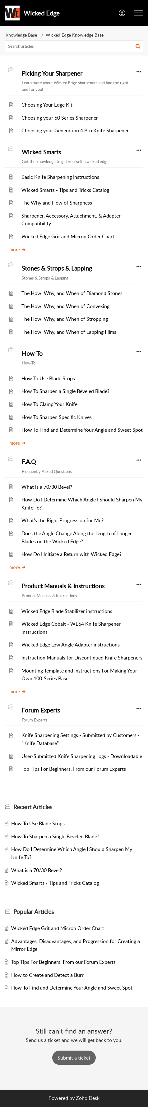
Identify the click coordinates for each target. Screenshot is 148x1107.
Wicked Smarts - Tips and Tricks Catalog (65, 190)
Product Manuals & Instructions (63, 586)
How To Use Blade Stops (48, 378)
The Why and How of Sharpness (56, 202)
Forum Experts (41, 710)
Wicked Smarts (41, 152)
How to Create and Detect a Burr (47, 975)
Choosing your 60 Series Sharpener (59, 117)
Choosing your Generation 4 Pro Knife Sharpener (75, 130)
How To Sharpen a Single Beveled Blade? (65, 391)
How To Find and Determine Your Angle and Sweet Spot (82, 429)
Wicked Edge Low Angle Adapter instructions (70, 644)
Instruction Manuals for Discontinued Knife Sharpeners (81, 657)
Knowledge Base (21, 35)
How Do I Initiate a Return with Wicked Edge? (71, 554)
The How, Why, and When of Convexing (65, 306)
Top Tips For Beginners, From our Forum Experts (73, 768)
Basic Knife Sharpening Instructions (60, 177)
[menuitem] (122, 13)
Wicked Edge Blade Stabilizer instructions (66, 611)
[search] (74, 46)
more (17, 249)
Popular (33, 912)
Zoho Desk (87, 1098)
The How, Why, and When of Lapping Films (68, 332)
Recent (32, 807)
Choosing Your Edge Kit (46, 104)
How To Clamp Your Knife (49, 404)
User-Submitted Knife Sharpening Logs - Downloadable (81, 756)
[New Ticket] (74, 1057)
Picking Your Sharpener (52, 73)
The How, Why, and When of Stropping (64, 318)
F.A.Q (29, 462)
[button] (138, 13)
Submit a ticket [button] (74, 1057)
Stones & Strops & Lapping (57, 268)
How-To (32, 354)
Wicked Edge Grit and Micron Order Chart (67, 236)
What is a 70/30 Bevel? (46, 486)
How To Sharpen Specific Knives (56, 417)
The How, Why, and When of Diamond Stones (72, 293)
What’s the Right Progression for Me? (62, 520)
